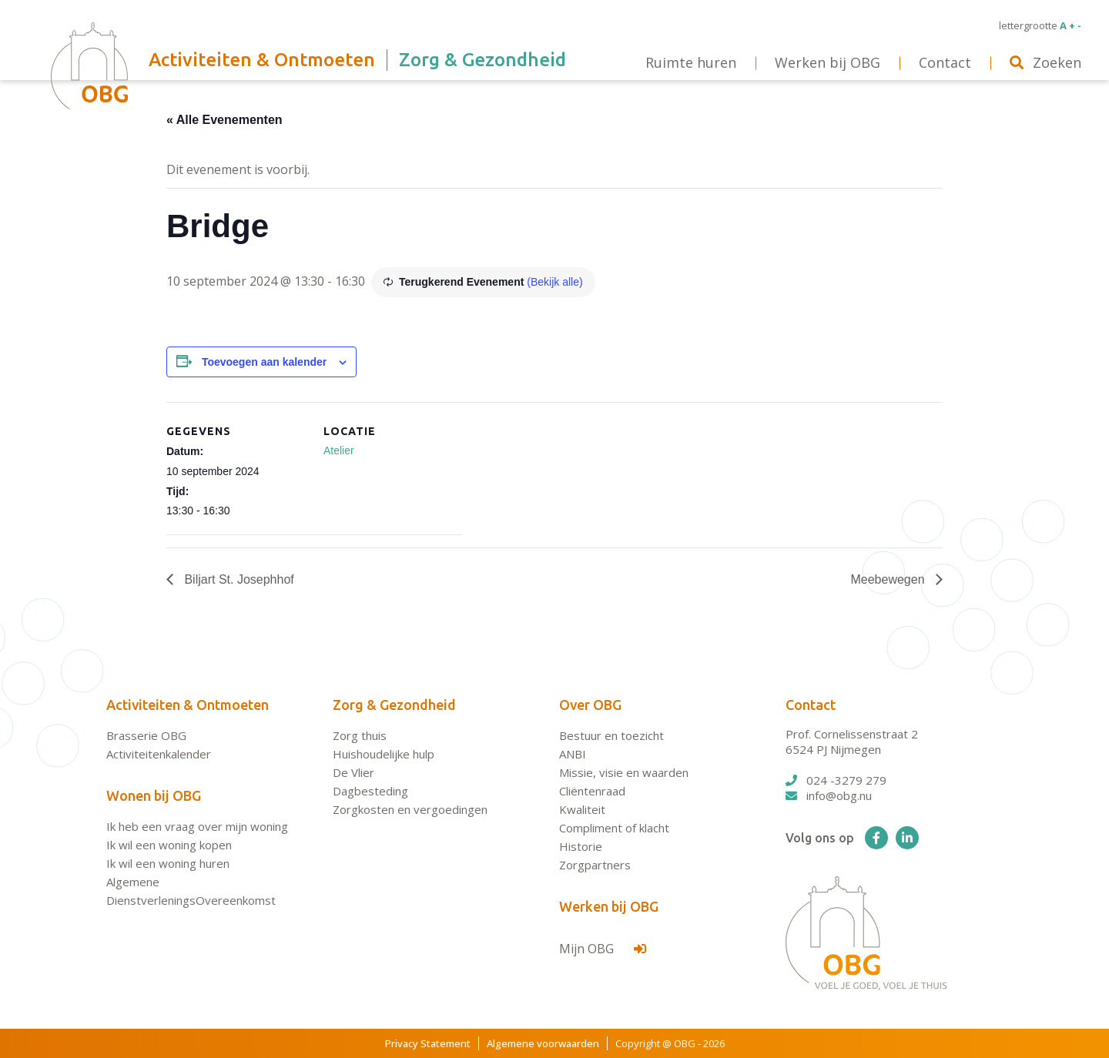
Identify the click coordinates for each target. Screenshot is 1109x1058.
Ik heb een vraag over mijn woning (197, 826)
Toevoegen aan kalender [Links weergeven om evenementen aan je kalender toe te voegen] (264, 362)
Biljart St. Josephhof (237, 579)
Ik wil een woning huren (168, 863)
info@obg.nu (829, 795)
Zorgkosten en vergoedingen (410, 809)
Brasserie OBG (146, 735)
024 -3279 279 (836, 780)
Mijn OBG (602, 948)
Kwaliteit (582, 809)
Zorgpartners (595, 864)
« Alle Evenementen (224, 119)
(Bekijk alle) (554, 282)
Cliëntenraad (592, 791)
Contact (811, 704)
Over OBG (590, 704)
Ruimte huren (690, 62)
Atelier (338, 450)
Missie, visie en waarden (624, 772)
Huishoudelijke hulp (383, 754)
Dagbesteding (370, 791)
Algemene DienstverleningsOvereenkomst (191, 891)
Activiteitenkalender (158, 754)
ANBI (572, 754)
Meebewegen (889, 579)
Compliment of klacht (614, 827)
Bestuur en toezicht (611, 735)
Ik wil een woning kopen (169, 844)
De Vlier (353, 772)
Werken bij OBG (608, 906)
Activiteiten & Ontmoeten (187, 704)
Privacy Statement (428, 1043)
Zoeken (1045, 62)
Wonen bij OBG (153, 795)
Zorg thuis (360, 735)
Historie (580, 846)
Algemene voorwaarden (543, 1043)
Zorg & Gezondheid (394, 704)
